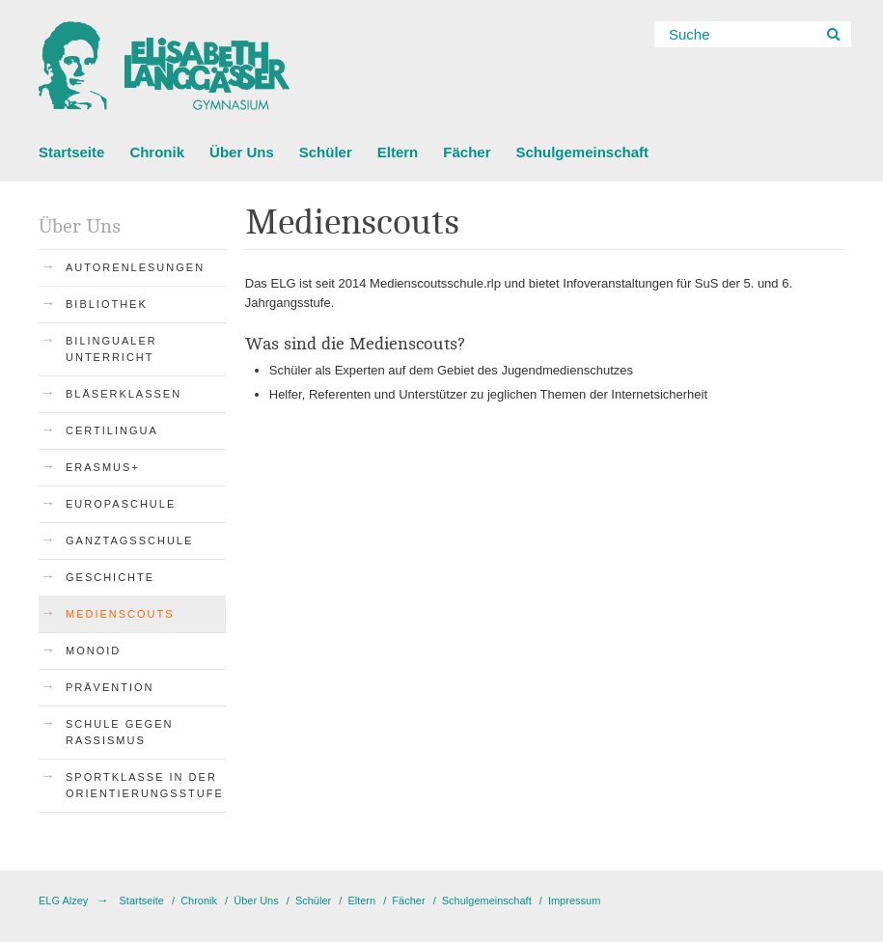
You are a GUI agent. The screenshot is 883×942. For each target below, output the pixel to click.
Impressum (574, 900)
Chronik (156, 152)
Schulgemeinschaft (581, 152)
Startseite (71, 152)
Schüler (325, 152)
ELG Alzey (63, 900)
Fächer (466, 152)
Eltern (398, 152)
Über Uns (241, 152)
